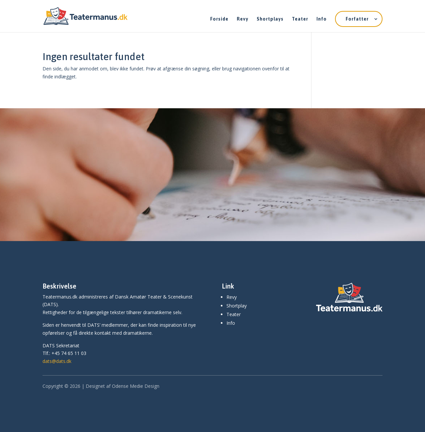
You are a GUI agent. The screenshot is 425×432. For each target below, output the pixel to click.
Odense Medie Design (135, 386)
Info (321, 19)
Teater (300, 19)
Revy (242, 19)
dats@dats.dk (56, 361)
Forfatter (357, 19)
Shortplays (270, 19)
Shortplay (236, 305)
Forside (219, 19)
